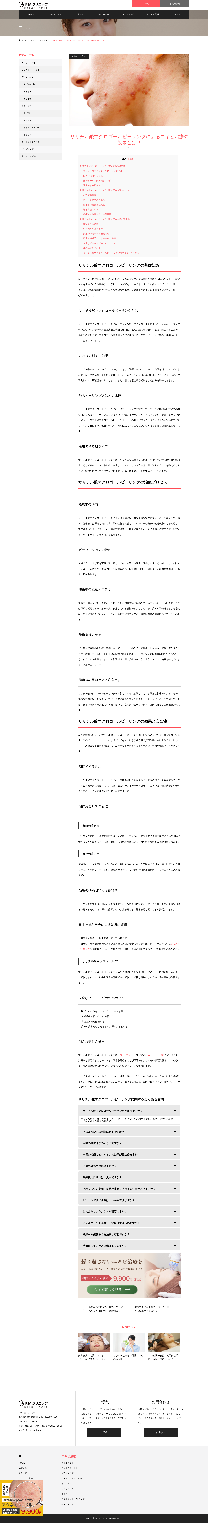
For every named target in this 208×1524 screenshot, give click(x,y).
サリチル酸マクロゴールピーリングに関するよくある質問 (111, 254)
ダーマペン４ (67, 1490)
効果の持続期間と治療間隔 (96, 235)
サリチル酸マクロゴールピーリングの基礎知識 (102, 167)
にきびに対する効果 (93, 177)
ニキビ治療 (27, 100)
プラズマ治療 (28, 151)
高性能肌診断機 (29, 158)
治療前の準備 (89, 196)
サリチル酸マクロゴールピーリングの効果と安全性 (105, 220)
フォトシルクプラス (31, 143)
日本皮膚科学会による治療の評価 (99, 240)
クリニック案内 (104, 16)
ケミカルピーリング (79, 57)
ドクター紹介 (128, 16)
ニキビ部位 (27, 122)
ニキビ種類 (27, 107)
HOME (31, 16)
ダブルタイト (67, 1464)
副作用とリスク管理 (93, 230)
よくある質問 (153, 16)
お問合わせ (175, 3)
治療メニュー (55, 16)
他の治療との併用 (92, 249)
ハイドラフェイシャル (32, 129)
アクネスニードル (30, 64)
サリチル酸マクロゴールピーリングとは (102, 172)
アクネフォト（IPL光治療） (74, 1500)
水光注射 (65, 1495)
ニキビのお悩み (29, 86)
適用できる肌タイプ (93, 187)
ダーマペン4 (27, 78)
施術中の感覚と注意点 (94, 206)
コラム (177, 16)
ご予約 (146, 3)
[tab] (129, 1111)
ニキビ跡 (26, 114)
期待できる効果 (90, 225)
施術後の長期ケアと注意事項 (97, 215)
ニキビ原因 (27, 93)
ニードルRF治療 (156, 1056)
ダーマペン (125, 1056)
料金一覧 (80, 16)
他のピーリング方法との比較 (97, 182)
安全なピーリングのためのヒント (99, 245)
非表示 (130, 160)
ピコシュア (27, 136)
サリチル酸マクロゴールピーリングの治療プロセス (105, 191)
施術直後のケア (90, 211)
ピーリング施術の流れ (94, 201)
